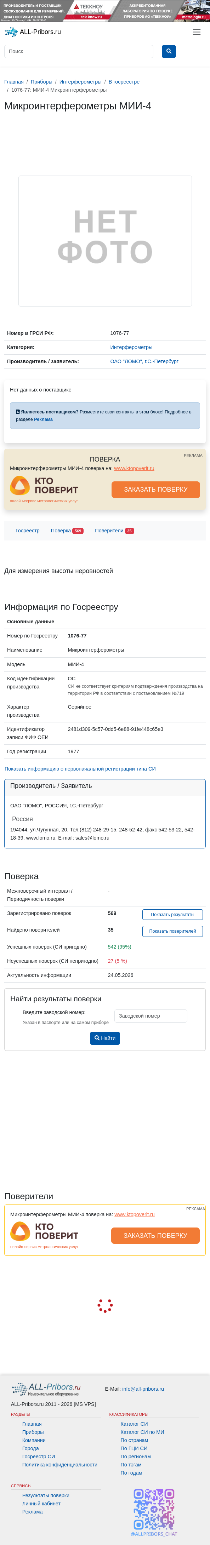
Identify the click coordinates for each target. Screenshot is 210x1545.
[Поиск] (78, 51)
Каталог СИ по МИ (142, 1432)
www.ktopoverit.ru (134, 468)
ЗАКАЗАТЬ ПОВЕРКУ (156, 489)
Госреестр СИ (38, 1456)
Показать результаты (172, 914)
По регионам (136, 1456)
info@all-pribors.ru (143, 1389)
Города (30, 1448)
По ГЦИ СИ (134, 1448)
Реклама (32, 1512)
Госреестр (28, 530)
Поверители (114, 531)
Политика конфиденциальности (59, 1464)
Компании (34, 1440)
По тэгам (131, 1464)
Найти (105, 1038)
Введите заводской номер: (54, 1012)
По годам (131, 1473)
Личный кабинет (41, 1503)
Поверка (67, 531)
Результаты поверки (45, 1495)
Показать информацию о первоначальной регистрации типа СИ (80, 769)
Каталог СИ (134, 1424)
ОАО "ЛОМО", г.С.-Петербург (144, 361)
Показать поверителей (172, 931)
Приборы (33, 1432)
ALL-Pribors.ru (32, 32)
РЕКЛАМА (193, 455)
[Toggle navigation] (197, 32)
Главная (32, 1424)
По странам (134, 1440)
